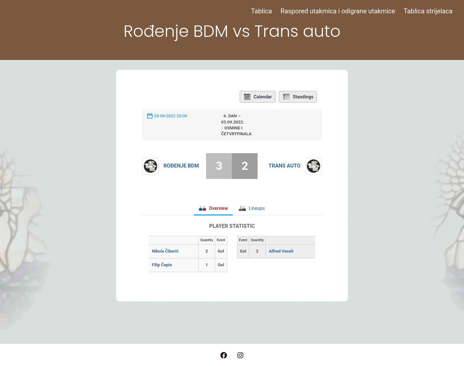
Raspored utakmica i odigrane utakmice (337, 11)
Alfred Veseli (281, 251)
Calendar (257, 97)
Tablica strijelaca (428, 11)
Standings (297, 97)
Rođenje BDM (181, 166)
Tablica (261, 11)
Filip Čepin (162, 264)
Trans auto (285, 166)
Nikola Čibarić (165, 251)
